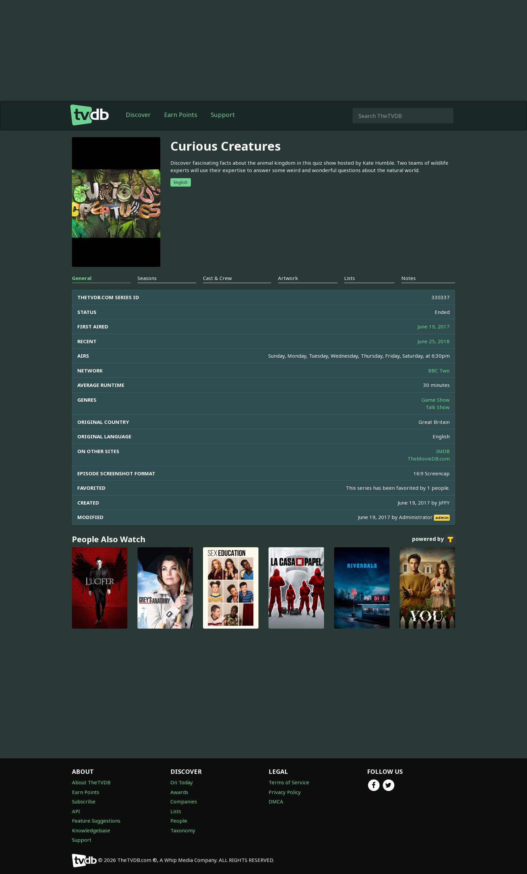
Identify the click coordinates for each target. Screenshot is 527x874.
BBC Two (439, 370)
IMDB (443, 451)
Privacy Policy (285, 792)
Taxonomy (182, 830)
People (178, 820)
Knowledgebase (91, 830)
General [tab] (81, 278)
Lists (175, 811)
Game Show (435, 399)
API (76, 811)
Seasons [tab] (147, 278)
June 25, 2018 (433, 341)
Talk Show (437, 407)
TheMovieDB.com (428, 458)
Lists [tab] (349, 278)
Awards (179, 792)
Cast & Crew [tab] (217, 278)
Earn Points (180, 115)
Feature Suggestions (96, 820)
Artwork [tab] (288, 278)
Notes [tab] (408, 278)
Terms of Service (289, 782)
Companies (183, 801)
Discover (138, 115)
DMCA (276, 801)
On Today (181, 782)
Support (223, 115)
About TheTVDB (91, 782)
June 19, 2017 (433, 326)
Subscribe (83, 801)
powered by (433, 539)
